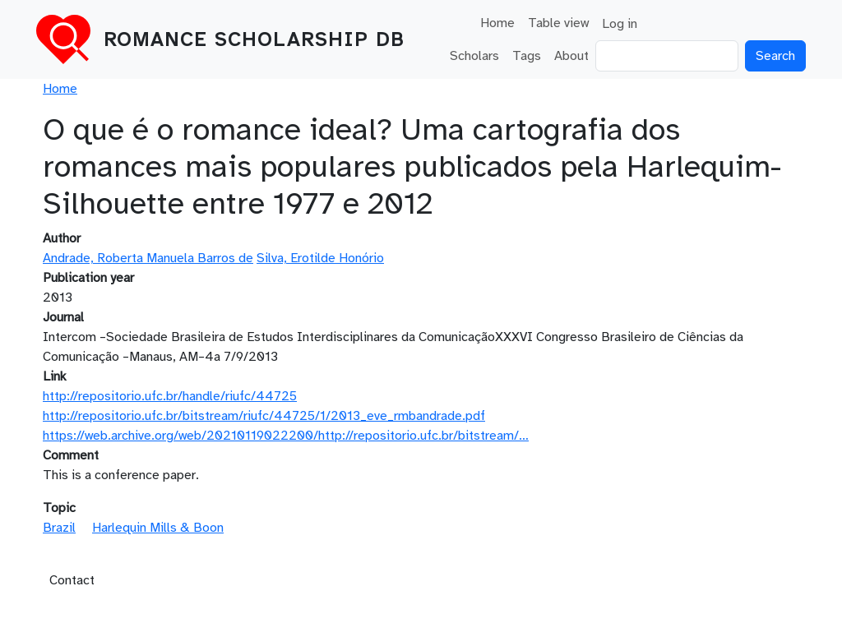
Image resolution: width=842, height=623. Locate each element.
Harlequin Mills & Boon (158, 527)
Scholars (474, 56)
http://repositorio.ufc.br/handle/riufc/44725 (170, 396)
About (571, 56)
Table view (558, 23)
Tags (526, 56)
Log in (619, 24)
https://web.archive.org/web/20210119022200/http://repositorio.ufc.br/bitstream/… (286, 435)
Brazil (59, 527)
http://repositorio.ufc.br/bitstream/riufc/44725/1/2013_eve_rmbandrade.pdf (264, 416)
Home (497, 23)
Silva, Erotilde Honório (320, 258)
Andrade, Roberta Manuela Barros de (148, 258)
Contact (72, 580)
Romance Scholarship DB (254, 39)
